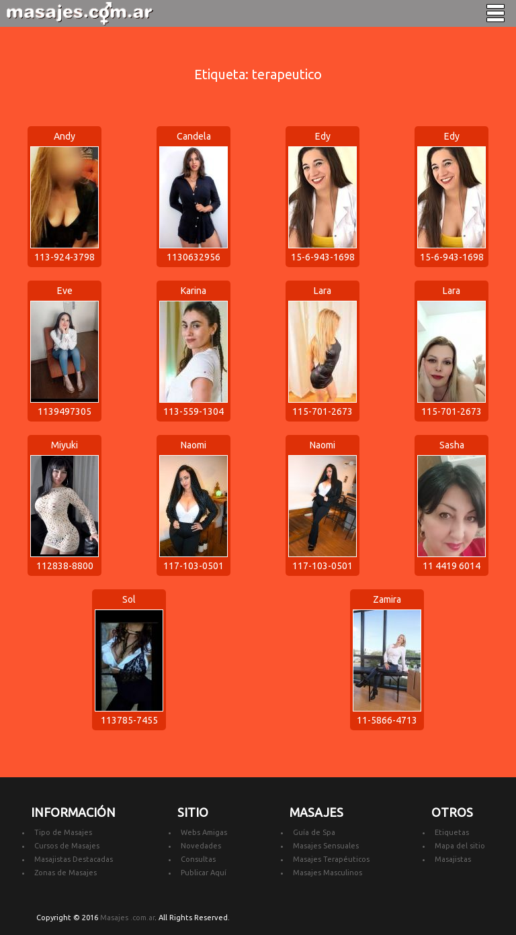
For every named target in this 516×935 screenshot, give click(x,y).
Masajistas (453, 859)
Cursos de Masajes (66, 846)
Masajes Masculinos (327, 873)
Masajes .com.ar (127, 918)
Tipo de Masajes (63, 832)
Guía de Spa (314, 832)
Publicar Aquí (203, 873)
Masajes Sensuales (326, 846)
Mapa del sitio (460, 846)
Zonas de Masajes (65, 873)
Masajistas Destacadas (73, 859)
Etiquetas (452, 832)
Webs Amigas (204, 832)
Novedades (201, 846)
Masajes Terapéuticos (331, 859)
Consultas (198, 859)
